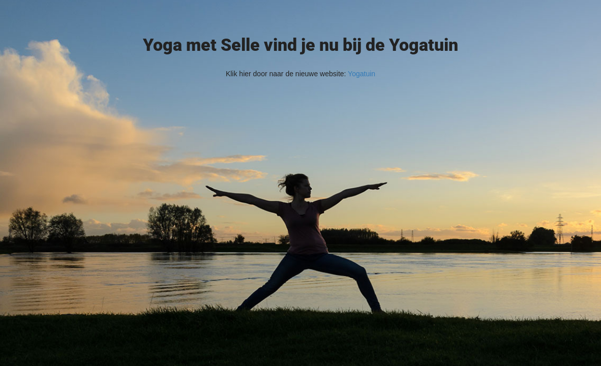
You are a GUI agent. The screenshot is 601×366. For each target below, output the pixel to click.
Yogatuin (361, 74)
